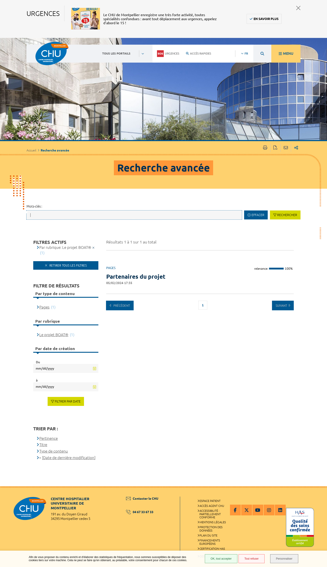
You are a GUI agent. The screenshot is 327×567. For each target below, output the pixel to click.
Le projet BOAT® (53, 335)
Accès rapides (198, 53)
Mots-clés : (34, 206)
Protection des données (211, 528)
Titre (43, 444)
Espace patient (210, 500)
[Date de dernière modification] (68, 457)
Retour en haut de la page (319, 495)
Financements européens (209, 542)
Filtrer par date (68, 401)
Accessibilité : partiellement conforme (210, 514)
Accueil (31, 150)
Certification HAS (212, 548)
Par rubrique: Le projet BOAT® (65, 247)
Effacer (258, 215)
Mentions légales (212, 522)
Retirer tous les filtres (68, 265)
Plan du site (208, 535)
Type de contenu (53, 451)
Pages (44, 307)
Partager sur (296, 148)
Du (38, 362)
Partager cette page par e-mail (286, 148)
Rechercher (287, 215)
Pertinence (48, 438)
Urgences (168, 53)
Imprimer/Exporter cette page (265, 148)
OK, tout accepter (221, 558)
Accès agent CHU (211, 505)
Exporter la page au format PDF (275, 148)
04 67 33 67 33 (139, 512)
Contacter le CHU (142, 498)
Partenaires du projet (136, 276)
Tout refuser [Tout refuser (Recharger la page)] (251, 558)
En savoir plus (266, 19)
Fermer (298, 8)
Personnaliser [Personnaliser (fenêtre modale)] (284, 558)
